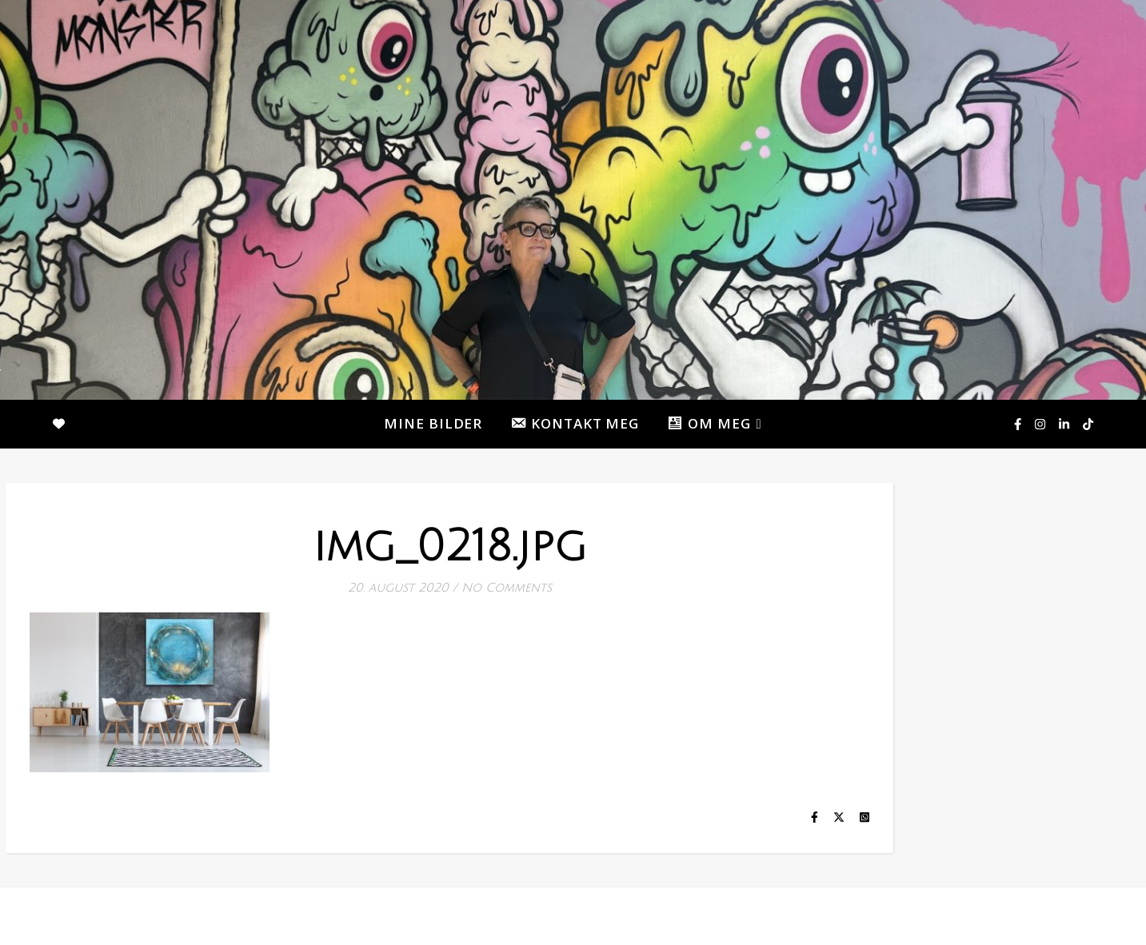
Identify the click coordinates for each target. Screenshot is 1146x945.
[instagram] (1041, 424)
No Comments (506, 587)
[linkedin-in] (1065, 424)
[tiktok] (1088, 424)
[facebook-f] (1019, 424)
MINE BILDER (433, 423)
